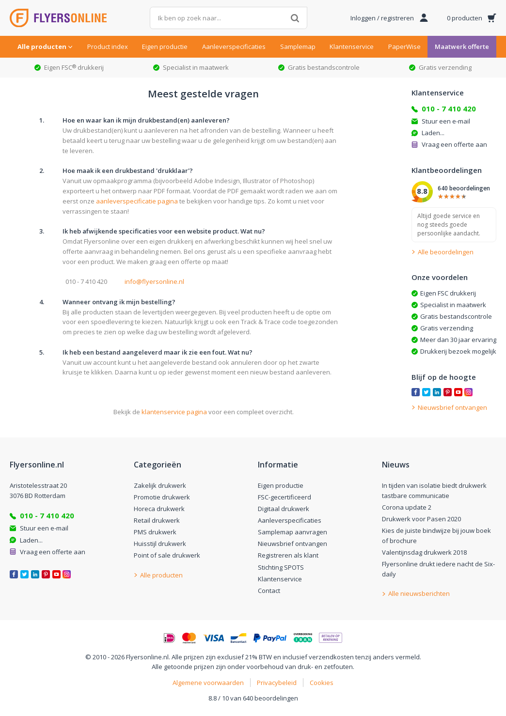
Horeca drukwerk (159, 508)
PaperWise (404, 46)
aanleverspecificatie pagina (137, 201)
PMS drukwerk (155, 532)
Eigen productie (165, 46)
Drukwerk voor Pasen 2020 (421, 518)
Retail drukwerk (157, 520)
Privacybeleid (277, 682)
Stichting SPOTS (281, 567)
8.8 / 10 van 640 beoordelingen (253, 698)
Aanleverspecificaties (234, 46)
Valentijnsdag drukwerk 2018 (424, 552)
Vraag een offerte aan (454, 144)
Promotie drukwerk (162, 497)
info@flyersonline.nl (154, 281)
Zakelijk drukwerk (160, 485)
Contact (269, 590)
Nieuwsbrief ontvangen (292, 543)
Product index (107, 46)
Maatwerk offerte (462, 46)
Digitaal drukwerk (283, 508)
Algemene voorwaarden (208, 682)
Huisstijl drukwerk (160, 543)
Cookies (321, 682)
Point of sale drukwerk (167, 555)
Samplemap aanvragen (292, 532)
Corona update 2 (406, 507)
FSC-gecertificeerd (284, 497)
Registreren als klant (288, 555)
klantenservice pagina (174, 411)
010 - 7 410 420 (449, 108)
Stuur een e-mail (446, 121)
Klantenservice (352, 46)
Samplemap (298, 46)
